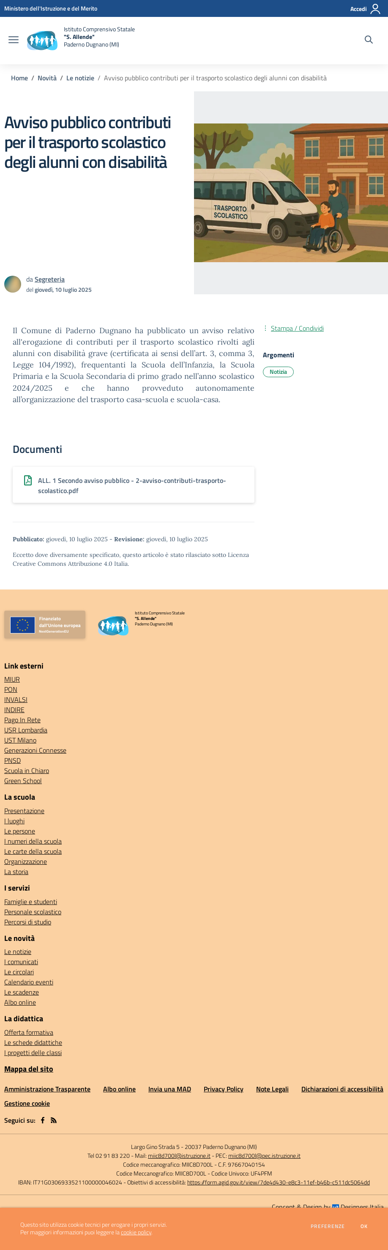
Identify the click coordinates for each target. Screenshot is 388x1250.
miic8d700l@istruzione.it (179, 1155)
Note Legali (272, 1089)
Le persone (19, 831)
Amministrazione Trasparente (47, 1089)
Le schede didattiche (33, 1042)
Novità (47, 78)
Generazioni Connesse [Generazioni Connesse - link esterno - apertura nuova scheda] (35, 750)
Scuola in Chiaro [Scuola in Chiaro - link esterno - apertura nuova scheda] (26, 770)
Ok (364, 1226)
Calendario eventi (28, 982)
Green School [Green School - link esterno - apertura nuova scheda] (23, 781)
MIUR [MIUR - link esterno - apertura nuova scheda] (12, 679)
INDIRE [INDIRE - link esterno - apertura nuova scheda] (14, 709)
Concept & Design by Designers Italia (328, 1207)
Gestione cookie (27, 1103)
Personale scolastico (32, 912)
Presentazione (24, 811)
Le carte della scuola (33, 851)
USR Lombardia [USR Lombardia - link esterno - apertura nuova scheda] (25, 730)
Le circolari (19, 972)
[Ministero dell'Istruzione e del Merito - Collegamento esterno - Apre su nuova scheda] (50, 8)
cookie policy (136, 1232)
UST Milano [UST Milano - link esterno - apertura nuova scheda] (20, 740)
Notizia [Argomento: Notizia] (278, 371)
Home (19, 78)
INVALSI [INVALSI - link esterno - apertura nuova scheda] (15, 699)
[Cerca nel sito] (368, 40)
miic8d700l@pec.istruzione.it (264, 1155)
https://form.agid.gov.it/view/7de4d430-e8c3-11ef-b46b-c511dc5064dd (278, 1182)
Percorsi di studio (27, 922)
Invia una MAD (169, 1089)
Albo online (20, 1002)
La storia (16, 871)
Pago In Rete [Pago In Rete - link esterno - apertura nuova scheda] (22, 720)
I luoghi (14, 821)
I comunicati (21, 962)
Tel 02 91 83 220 (108, 1155)
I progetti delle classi (33, 1052)
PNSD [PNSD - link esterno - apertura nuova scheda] (12, 760)
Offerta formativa (28, 1032)
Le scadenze (21, 992)
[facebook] (42, 1120)
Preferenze (328, 1226)
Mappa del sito (28, 1069)
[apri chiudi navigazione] (13, 41)
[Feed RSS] (53, 1120)
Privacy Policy (223, 1089)
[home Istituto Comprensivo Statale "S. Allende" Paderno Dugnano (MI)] (81, 40)
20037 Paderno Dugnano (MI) (221, 1146)
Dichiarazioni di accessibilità (342, 1089)
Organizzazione (25, 861)
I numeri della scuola (33, 841)
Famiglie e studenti (30, 901)
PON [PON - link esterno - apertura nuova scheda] (10, 689)
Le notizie (80, 78)
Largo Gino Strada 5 (155, 1146)
